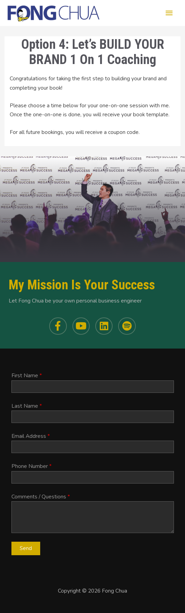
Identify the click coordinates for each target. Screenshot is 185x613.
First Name (26, 375)
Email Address (30, 436)
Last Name (26, 405)
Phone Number (31, 466)
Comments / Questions (40, 496)
